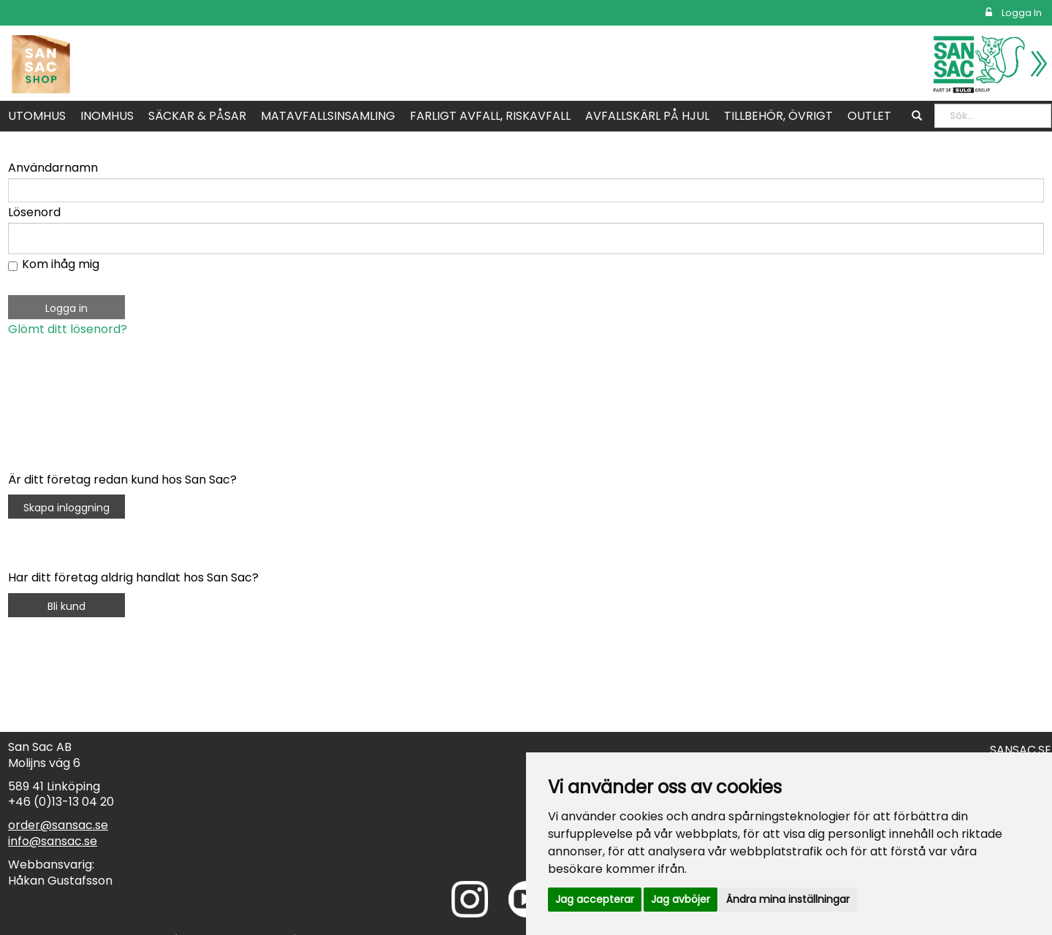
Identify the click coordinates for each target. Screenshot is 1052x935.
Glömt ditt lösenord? (67, 329)
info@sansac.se (52, 841)
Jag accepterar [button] (594, 899)
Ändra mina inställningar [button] (788, 899)
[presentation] (119, 382)
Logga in (1014, 13)
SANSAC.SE (1020, 749)
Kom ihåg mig (60, 264)
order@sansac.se (58, 825)
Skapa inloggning (66, 507)
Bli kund (66, 606)
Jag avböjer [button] (680, 899)
